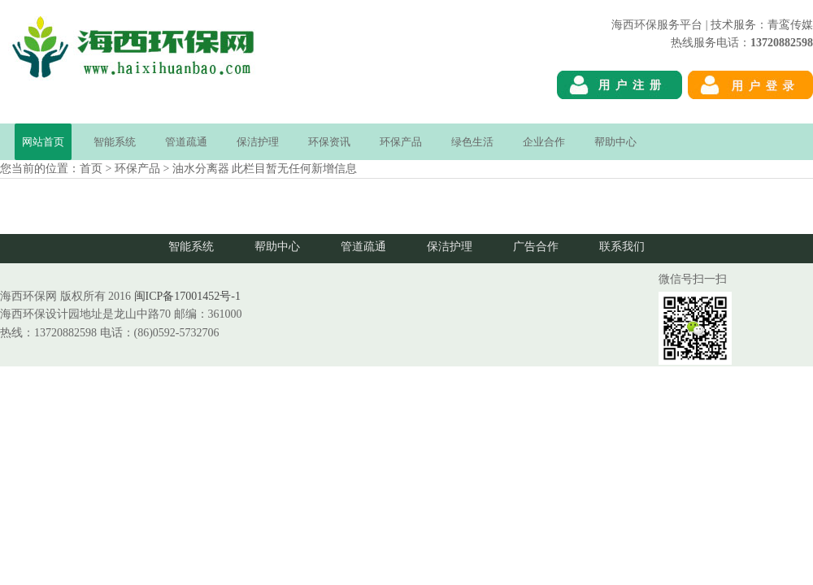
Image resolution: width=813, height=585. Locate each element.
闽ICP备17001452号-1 (187, 296)
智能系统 (114, 142)
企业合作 (544, 142)
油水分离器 (200, 168)
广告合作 (536, 246)
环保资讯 (329, 142)
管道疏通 (186, 142)
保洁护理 (258, 142)
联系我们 (622, 246)
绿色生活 (472, 142)
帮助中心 (615, 142)
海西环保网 (784, 114)
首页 (91, 168)
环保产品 (401, 142)
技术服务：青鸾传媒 (762, 25)
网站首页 (43, 142)
